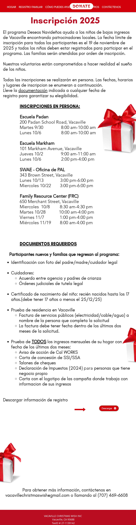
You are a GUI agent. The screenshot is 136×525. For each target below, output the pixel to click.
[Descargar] (109, 408)
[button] (59, 7)
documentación (32, 90)
